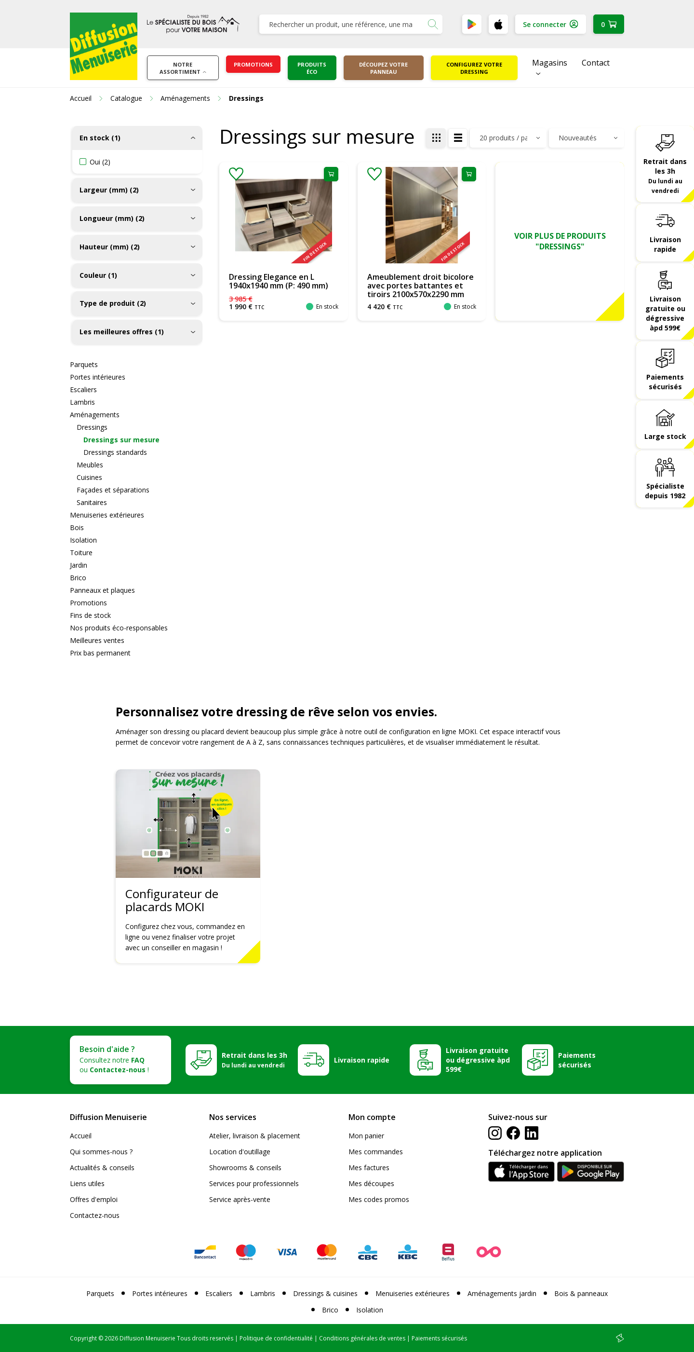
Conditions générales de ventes (362, 1338)
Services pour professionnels (254, 1183)
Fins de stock (90, 615)
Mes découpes (371, 1183)
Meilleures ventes (97, 640)
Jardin (78, 565)
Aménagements (95, 414)
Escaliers (83, 389)
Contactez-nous (95, 1215)
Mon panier (366, 1135)
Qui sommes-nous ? (101, 1151)
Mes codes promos (378, 1199)
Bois (77, 527)
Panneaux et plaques (102, 590)
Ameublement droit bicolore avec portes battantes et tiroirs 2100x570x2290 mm (420, 285)
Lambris (82, 402)
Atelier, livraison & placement (254, 1135)
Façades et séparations (113, 489)
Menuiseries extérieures (107, 514)
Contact (596, 62)
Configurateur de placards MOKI (171, 900)
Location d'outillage (239, 1151)
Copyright (83, 1338)
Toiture (81, 552)
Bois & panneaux (581, 1293)
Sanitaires (92, 502)
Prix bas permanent (100, 652)
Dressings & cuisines (325, 1293)
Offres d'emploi (94, 1199)
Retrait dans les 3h (665, 175)
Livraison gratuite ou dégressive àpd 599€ (665, 313)
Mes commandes (375, 1151)
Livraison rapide (665, 244)
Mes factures (368, 1167)
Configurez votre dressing (474, 68)
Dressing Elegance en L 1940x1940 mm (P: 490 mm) (278, 281)
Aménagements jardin (501, 1293)
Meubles (90, 464)
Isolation (83, 540)
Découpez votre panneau (383, 68)
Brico (78, 577)
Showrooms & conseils (245, 1167)
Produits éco (311, 68)
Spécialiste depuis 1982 (665, 490)
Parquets (84, 364)
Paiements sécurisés (665, 381)
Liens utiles (87, 1183)
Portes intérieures (97, 377)
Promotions (253, 64)
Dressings (92, 427)
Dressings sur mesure (121, 439)
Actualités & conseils (102, 1167)
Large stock (665, 436)
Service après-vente (239, 1199)
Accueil (81, 1135)
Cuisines (89, 477)
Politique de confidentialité (276, 1338)
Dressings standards (115, 452)
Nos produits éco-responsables (119, 627)
